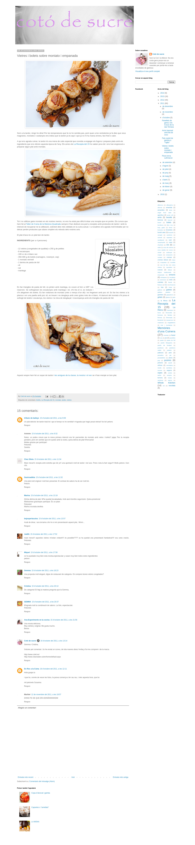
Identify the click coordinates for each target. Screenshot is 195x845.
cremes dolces (163, 260)
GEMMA (27, 602)
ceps (170, 242)
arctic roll (170, 215)
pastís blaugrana (166, 343)
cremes (169, 257)
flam (166, 285)
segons (169, 370)
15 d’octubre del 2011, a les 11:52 (49, 477)
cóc (167, 245)
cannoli (160, 237)
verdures (160, 380)
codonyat (169, 252)
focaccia (172, 285)
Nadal (173, 335)
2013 (162, 96)
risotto (160, 368)
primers (160, 363)
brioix (170, 227)
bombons (160, 225)
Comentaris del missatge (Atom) (42, 781)
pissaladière (161, 358)
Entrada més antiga (120, 777)
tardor (64, 400)
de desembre (167, 106)
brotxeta (160, 230)
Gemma (27, 570)
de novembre (167, 112)
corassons (169, 255)
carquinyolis (161, 242)
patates (169, 350)
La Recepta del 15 (81, 144)
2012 (162, 100)
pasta (161, 340)
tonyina (169, 375)
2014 (162, 93)
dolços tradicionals (164, 272)
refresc (160, 365)
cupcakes (169, 267)
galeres (160, 290)
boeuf (159, 222)
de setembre (167, 162)
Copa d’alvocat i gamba (40, 793)
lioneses (160, 315)
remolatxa (169, 365)
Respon (27, 425)
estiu (171, 280)
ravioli (170, 363)
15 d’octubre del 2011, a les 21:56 (63, 620)
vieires (69, 400)
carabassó (161, 240)
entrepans (163, 277)
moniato (58, 400)
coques (160, 255)
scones (160, 370)
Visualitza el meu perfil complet (147, 71)
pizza (170, 358)
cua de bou (164, 265)
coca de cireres (168, 247)
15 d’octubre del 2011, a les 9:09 (53, 418)
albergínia (169, 205)
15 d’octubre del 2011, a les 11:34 (47, 459)
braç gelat (161, 227)
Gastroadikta (29, 477)
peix (170, 353)
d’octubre (166, 118)
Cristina (27, 586)
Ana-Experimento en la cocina (36, 620)
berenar (160, 220)
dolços (170, 270)
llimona (160, 317)
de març (165, 183)
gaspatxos (170, 295)
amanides (161, 210)
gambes (160, 295)
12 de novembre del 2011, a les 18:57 (46, 694)
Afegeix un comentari (27, 708)
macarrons (169, 320)
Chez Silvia (28, 459)
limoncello (169, 313)
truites (170, 378)
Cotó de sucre (30, 641)
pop (159, 360)
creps (173, 260)
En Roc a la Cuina (31, 669)
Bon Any (170, 225)
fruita (170, 287)
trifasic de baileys (31, 418)
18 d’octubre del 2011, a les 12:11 (53, 669)
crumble (172, 262)
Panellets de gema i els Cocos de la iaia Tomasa (168, 124)
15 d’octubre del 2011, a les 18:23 (45, 570)
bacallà (169, 217)
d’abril (165, 180)
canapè (160, 235)
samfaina (169, 368)
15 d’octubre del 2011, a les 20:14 (45, 586)
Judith (26, 534)
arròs (160, 217)
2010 (162, 194)
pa (166, 338)
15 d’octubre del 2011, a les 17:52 (43, 534)
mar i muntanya (166, 325)
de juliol (165, 169)
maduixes (161, 322)
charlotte (160, 245)
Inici (73, 777)
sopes (160, 373)
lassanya (170, 310)
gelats (160, 297)
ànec (170, 210)
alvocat (160, 207)
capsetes (169, 237)
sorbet (170, 373)
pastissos (161, 348)
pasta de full (171, 340)
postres (167, 360)
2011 (162, 103)
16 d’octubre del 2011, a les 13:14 (53, 641)
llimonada (169, 317)
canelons (169, 235)
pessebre (160, 355)
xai (163, 385)
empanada (161, 275)
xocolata (172, 386)
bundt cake (162, 232)
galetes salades (164, 292)
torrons (160, 378)
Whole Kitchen (166, 383)
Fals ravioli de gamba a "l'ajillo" (167, 140)
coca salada (162, 250)
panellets (172, 338)
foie (162, 287)
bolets (38, 400)
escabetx (172, 277)
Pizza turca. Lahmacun (167, 157)
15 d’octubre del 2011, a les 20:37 (45, 602)
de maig (165, 176)
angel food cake (164, 212)
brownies (169, 230)
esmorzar (163, 280)
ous (161, 338)
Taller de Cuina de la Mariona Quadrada (43, 224)
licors (159, 313)
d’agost (165, 166)
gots (174, 297)
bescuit (170, 220)
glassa (168, 297)
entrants (172, 275)
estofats (160, 282)
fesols (170, 282)
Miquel (27, 552)
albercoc (160, 205)
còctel (159, 252)
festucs (160, 285)
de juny (165, 173)
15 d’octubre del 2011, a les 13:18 (44, 495)
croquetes (163, 262)
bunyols (170, 232)
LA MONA (35, 822)
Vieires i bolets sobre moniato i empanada (168, 149)
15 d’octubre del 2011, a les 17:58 (44, 552)
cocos (171, 250)
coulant (160, 257)
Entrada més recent (25, 777)
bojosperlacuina (31, 519)
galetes (169, 290)
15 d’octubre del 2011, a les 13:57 (52, 519)
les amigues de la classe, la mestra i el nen (73, 375)
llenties (170, 315)
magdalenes (171, 322)
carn (170, 240)
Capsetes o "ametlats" (40, 807)
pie (170, 355)
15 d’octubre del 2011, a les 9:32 (44, 434)
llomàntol (160, 320)
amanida (169, 207)
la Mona (164, 300)
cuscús (160, 270)
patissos (161, 353)
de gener (166, 190)
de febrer (166, 187)
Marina (27, 495)
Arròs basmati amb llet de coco (167, 132)
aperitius (161, 215)
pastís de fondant (165, 345)
